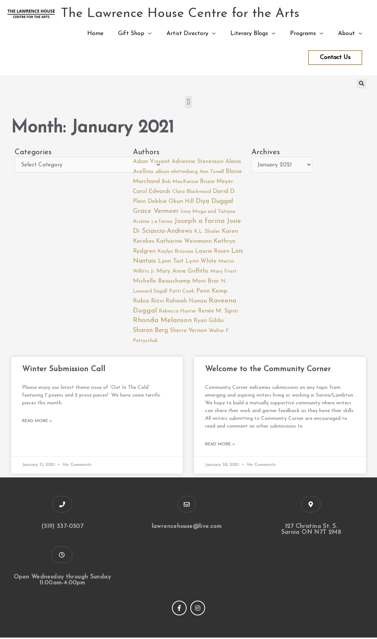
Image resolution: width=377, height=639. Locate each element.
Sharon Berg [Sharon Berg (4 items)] (150, 331)
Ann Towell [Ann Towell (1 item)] (212, 172)
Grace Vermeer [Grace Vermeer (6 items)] (156, 211)
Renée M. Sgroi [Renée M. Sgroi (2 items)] (218, 312)
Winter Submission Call (63, 370)
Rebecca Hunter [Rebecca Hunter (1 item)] (177, 312)
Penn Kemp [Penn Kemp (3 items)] (211, 292)
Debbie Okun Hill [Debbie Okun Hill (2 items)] (171, 202)
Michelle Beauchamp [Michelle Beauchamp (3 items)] (161, 282)
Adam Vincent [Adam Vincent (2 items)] (151, 162)
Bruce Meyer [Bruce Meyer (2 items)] (216, 181)
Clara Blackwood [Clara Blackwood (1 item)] (191, 192)
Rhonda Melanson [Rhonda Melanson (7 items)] (162, 321)
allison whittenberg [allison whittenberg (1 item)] (176, 172)
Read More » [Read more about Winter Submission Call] (37, 422)
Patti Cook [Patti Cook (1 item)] (181, 292)
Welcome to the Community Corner (268, 370)
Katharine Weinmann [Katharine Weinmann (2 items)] (184, 242)
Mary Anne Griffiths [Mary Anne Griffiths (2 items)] (182, 272)
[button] (361, 84)
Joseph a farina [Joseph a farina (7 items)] (199, 221)
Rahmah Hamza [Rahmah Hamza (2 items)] (186, 302)
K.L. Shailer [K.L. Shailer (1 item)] (207, 232)
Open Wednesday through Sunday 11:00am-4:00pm (62, 581)
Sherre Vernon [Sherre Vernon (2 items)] (188, 332)
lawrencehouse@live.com (186, 528)
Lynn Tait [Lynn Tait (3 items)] (171, 262)
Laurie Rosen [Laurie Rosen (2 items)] (212, 252)
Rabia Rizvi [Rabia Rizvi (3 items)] (148, 302)
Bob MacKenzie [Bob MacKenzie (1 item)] (180, 181)
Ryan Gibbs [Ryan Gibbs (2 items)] (209, 322)
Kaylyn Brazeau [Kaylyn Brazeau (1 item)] (175, 252)
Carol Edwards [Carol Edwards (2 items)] (151, 192)
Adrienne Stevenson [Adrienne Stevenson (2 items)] (197, 162)
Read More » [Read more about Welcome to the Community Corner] (220, 445)
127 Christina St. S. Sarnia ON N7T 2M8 (311, 531)
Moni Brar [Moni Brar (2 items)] (205, 282)
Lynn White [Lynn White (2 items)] (201, 262)
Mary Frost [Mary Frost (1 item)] (223, 272)
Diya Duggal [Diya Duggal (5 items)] (214, 201)
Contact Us (335, 58)
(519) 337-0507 (62, 528)
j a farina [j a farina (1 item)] (161, 222)
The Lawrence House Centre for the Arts (180, 13)
